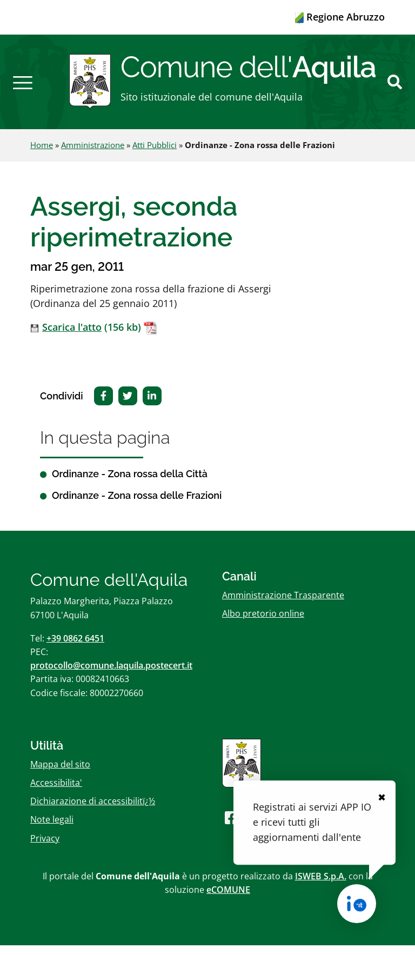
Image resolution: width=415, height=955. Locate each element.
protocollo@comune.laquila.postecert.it (111, 675)
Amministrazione (92, 154)
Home (41, 154)
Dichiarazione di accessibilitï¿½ (92, 811)
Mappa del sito (60, 773)
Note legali (51, 829)
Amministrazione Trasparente (283, 604)
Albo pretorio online (263, 623)
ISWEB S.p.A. (320, 885)
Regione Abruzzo (340, 16)
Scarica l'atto (72, 336)
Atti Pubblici (154, 154)
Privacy (44, 847)
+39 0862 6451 (75, 648)
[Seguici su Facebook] (231, 827)
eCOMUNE (228, 899)
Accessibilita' (56, 792)
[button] (23, 86)
